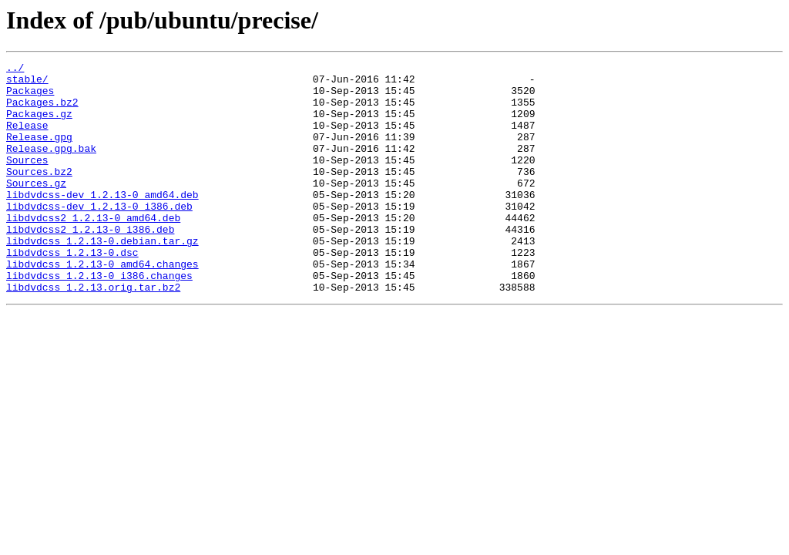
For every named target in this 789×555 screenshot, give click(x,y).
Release (27, 139)
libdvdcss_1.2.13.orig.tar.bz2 (93, 333)
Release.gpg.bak (51, 166)
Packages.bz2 (42, 111)
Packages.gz (39, 125)
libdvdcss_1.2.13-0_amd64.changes (102, 305)
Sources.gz (36, 208)
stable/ (27, 83)
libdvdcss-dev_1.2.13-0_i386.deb (99, 236)
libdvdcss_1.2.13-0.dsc (72, 291)
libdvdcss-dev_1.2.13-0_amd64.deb (102, 222)
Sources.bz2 (39, 194)
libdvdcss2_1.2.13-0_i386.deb (90, 264)
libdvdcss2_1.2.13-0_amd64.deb (93, 250)
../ (15, 69)
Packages (30, 97)
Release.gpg (39, 153)
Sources (27, 180)
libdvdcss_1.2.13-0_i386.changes (99, 319)
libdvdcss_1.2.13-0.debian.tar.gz (102, 277)
